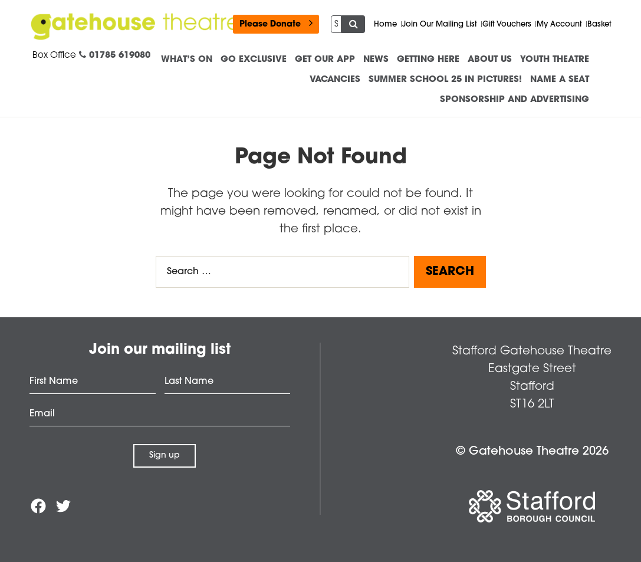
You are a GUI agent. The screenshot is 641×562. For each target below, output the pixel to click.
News (376, 59)
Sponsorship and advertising (514, 100)
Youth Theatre (554, 59)
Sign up (164, 455)
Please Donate (276, 23)
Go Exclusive (254, 59)
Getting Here (428, 59)
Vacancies (335, 79)
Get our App (325, 59)
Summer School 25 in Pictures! (445, 79)
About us (490, 59)
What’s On (186, 59)
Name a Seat (559, 79)
